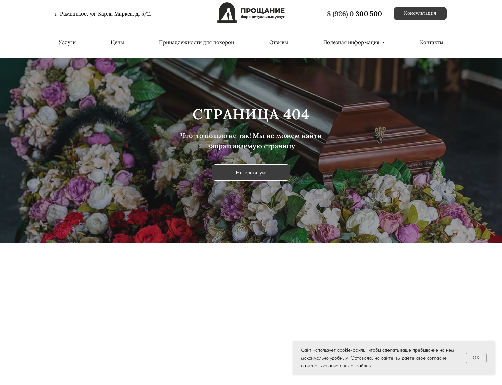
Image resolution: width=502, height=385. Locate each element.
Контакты (431, 42)
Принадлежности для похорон (196, 42)
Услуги (67, 42)
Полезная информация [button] (352, 42)
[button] (420, 13)
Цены (117, 42)
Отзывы (278, 42)
